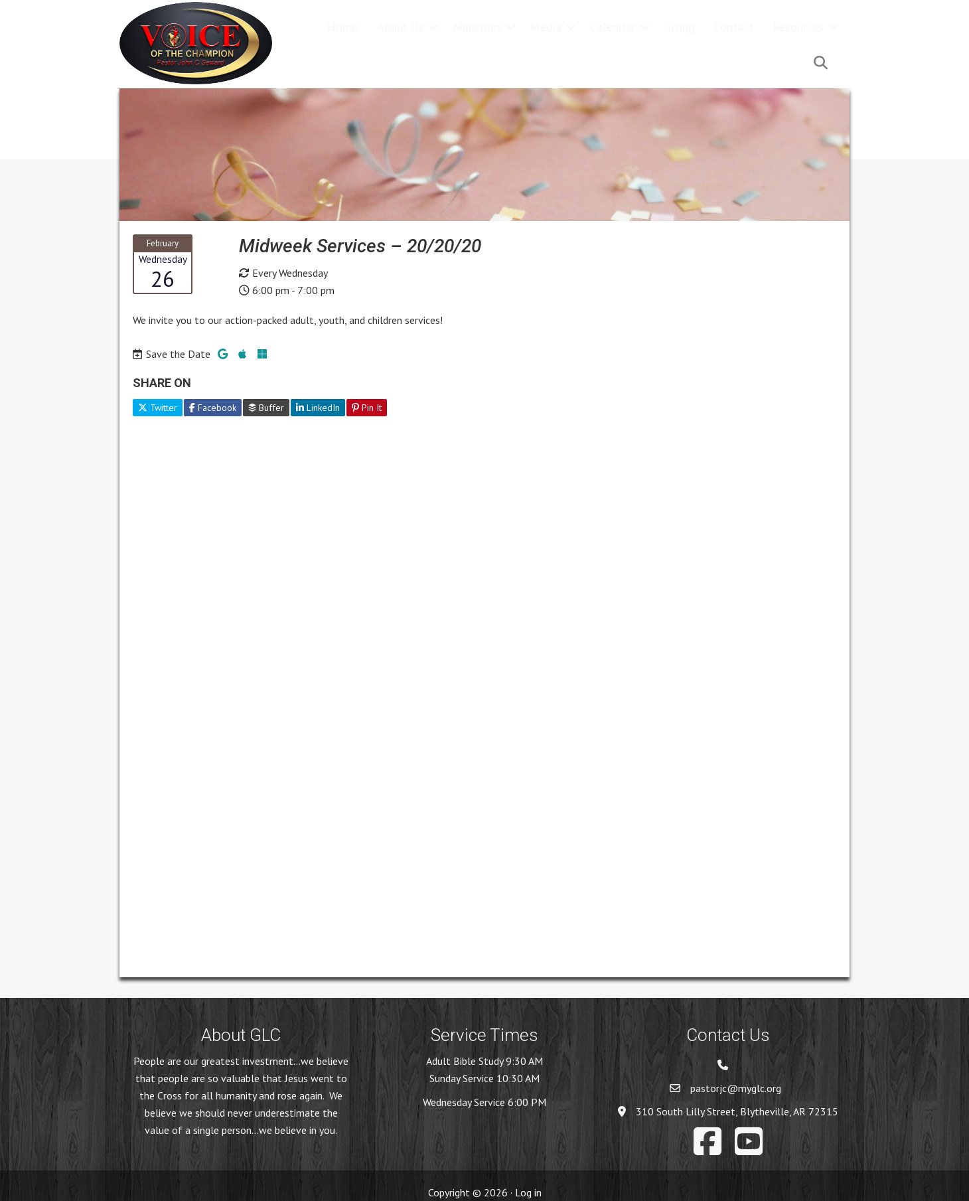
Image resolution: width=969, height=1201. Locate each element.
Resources (798, 27)
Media (545, 27)
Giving (679, 27)
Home (342, 27)
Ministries (477, 27)
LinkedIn (318, 408)
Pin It (367, 408)
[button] (433, 27)
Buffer (266, 408)
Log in (528, 1192)
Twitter (157, 408)
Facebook (212, 408)
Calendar (612, 27)
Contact (733, 27)
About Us (400, 27)
